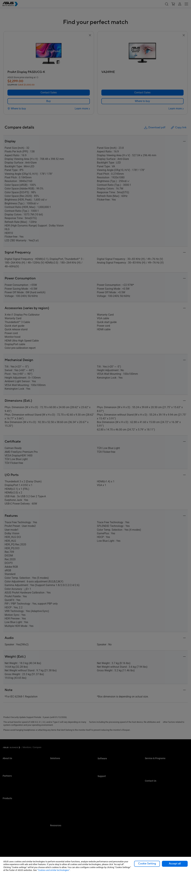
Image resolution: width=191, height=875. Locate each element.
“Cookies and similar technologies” (53, 870)
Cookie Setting (147, 863)
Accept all (175, 863)
